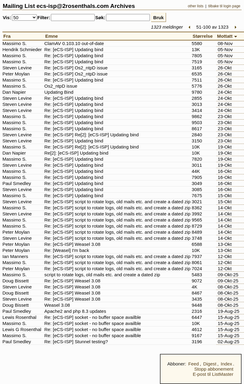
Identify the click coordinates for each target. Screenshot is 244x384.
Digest (209, 363)
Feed (193, 363)
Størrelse (204, 36)
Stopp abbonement (213, 369)
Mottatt (228, 36)
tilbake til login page (224, 6)
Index (226, 363)
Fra (8, 36)
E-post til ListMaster (213, 374)
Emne (53, 36)
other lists (195, 6)
